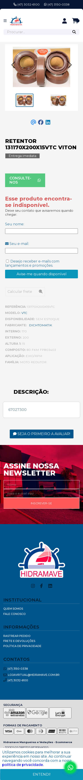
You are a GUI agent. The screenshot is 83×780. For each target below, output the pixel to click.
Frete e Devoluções (19, 641)
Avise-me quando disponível (42, 274)
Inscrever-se (41, 503)
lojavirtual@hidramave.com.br (31, 675)
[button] (13, 65)
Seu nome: (14, 224)
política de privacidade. (23, 765)
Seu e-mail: (17, 244)
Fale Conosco (14, 614)
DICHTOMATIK (40, 325)
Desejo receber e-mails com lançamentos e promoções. (32, 263)
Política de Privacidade (22, 646)
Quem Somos (13, 608)
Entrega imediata (22, 156)
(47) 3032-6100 (27, 4)
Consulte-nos (25, 180)
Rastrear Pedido (17, 636)
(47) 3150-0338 (56, 4)
